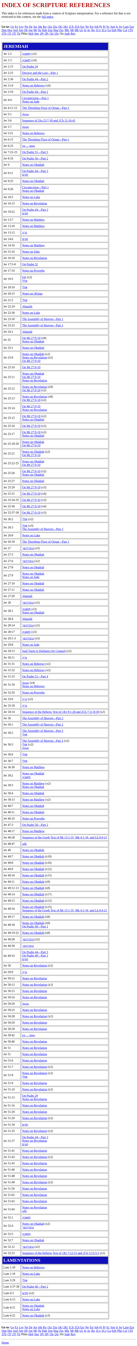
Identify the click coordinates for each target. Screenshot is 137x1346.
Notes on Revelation (34, 203)
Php (119, 30)
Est (91, 26)
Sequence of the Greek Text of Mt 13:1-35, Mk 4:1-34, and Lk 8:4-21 (64, 837)
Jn (85, 30)
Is (117, 26)
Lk (81, 30)
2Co (104, 30)
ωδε (24, 843)
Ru (44, 26)
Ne (87, 26)
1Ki (60, 26)
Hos (9, 30)
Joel (15, 30)
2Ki (65, 26)
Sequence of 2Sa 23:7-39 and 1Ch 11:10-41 (48, 120)
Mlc (67, 30)
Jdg (40, 26)
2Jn (56, 33)
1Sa (49, 26)
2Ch (77, 26)
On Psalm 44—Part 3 (35, 171)
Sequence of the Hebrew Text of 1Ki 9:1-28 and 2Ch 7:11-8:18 (60, 711)
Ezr (82, 26)
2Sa (55, 26)
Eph (114, 30)
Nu (26, 26)
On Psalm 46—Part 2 (35, 1286)
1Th (130, 30)
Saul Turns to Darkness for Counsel (44, 651)
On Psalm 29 (30, 1095)
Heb (31, 33)
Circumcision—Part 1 (35, 98)
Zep (50, 30)
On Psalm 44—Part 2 (35, 79)
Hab (44, 30)
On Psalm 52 (30, 264)
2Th (4, 33)
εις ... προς (28, 145)
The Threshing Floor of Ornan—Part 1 (45, 139)
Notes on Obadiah (33, 164)
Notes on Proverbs (33, 270)
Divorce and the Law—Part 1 (40, 72)
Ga (109, 30)
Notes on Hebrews (33, 85)
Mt (72, 30)
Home (5, 1342)
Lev (21, 26)
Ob (26, 30)
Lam (126, 26)
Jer (121, 26)
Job (96, 26)
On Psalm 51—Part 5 (35, 152)
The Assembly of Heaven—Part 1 (42, 319)
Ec (108, 26)
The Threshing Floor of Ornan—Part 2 (45, 108)
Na (39, 30)
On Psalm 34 (30, 66)
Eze (132, 26)
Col (125, 30)
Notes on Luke (31, 197)
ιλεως (25, 114)
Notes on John (31, 251)
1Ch (71, 26)
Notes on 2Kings (32, 293)
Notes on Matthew (33, 219)
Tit (18, 33)
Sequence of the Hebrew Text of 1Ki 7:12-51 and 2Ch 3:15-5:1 (60, 1253)
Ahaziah (27, 306)
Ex (16, 26)
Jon (30, 30)
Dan (4, 30)
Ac (89, 30)
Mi (35, 30)
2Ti (14, 33)
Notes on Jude (30, 101)
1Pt (42, 33)
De (31, 26)
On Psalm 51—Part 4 (35, 676)
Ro (93, 30)
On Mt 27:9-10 (31, 338)
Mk (77, 30)
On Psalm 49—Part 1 (35, 926)
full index (47, 16)
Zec (61, 30)
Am (20, 30)
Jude (67, 33)
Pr (104, 26)
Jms (36, 33)
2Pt (47, 33)
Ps (100, 26)
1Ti (9, 33)
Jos (35, 26)
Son (112, 26)
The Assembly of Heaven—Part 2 (42, 529)
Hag (55, 30)
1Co (98, 30)
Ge (12, 26)
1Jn (51, 33)
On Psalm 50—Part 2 (35, 158)
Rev (73, 33)
